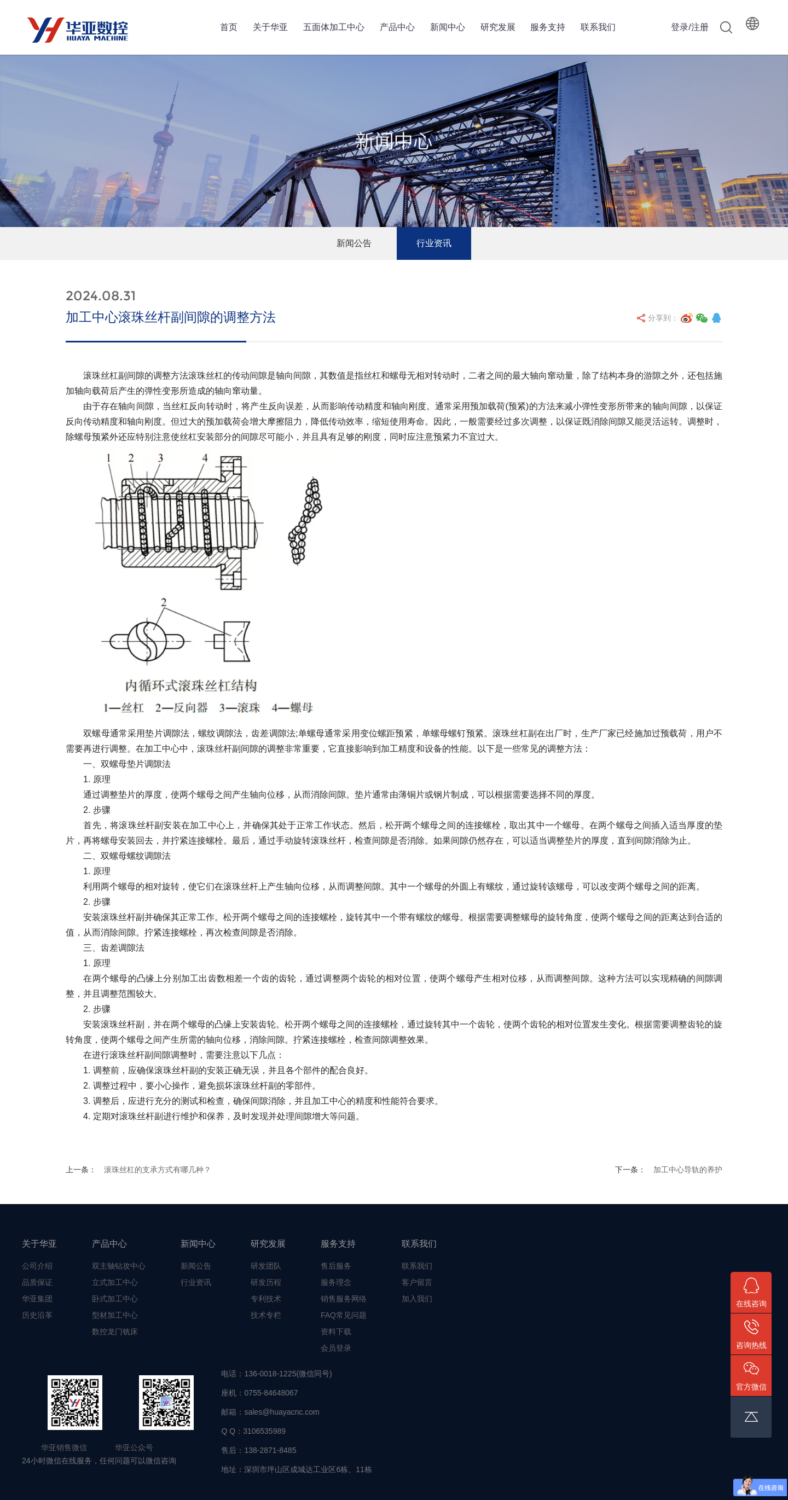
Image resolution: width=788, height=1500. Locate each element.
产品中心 (397, 27)
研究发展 (497, 27)
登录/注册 (689, 27)
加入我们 (417, 1298)
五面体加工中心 (333, 27)
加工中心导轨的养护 (687, 1169)
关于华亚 (270, 27)
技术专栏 (266, 1315)
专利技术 (266, 1298)
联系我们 (598, 27)
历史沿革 (37, 1315)
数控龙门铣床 (115, 1331)
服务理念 (336, 1282)
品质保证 (37, 1282)
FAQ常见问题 (344, 1315)
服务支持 (547, 27)
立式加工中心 (115, 1282)
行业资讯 (433, 243)
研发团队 (266, 1265)
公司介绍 (37, 1265)
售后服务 (336, 1265)
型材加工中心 (115, 1315)
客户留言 (417, 1282)
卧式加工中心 (115, 1298)
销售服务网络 (344, 1298)
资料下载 (336, 1331)
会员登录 (336, 1348)
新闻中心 (447, 27)
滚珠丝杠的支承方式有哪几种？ (157, 1169)
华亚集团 (37, 1298)
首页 (228, 27)
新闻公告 (354, 243)
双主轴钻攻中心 (119, 1265)
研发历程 (266, 1282)
